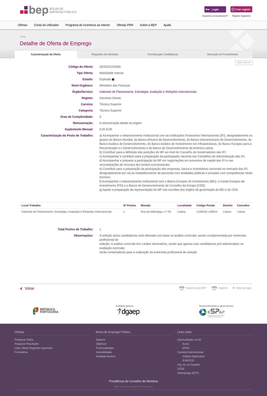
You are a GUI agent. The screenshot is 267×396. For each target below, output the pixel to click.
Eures (186, 343)
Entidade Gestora (105, 356)
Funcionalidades (105, 348)
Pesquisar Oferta (24, 339)
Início (23, 36)
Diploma (100, 339)
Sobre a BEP (148, 25)
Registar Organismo (241, 16)
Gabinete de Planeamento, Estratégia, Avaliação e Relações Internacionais (148, 91)
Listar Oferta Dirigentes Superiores (34, 348)
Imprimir (223, 288)
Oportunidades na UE (189, 339)
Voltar (27, 288)
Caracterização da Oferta (45, 54)
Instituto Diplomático (194, 356)
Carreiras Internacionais (190, 352)
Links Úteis (184, 332)
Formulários (21, 352)
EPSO (186, 348)
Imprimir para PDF (196, 288)
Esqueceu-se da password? (215, 16)
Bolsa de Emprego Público (113, 332)
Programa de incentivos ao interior (87, 25)
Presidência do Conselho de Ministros (133, 381)
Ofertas (22, 25)
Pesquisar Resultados (27, 343)
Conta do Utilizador (46, 25)
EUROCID (188, 360)
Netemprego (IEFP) (188, 373)
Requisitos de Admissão (105, 54)
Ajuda (167, 25)
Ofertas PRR (125, 25)
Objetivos (101, 343)
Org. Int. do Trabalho (188, 364)
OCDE (180, 368)
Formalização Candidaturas (162, 54)
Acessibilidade (104, 352)
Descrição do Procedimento (222, 54)
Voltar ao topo (242, 288)
